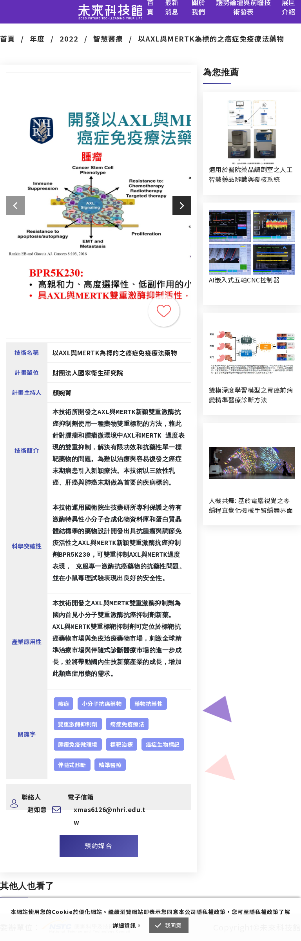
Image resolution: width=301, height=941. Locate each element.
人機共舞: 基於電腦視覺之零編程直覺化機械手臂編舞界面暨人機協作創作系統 (251, 505)
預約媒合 (98, 845)
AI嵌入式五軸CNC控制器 (244, 279)
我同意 (173, 925)
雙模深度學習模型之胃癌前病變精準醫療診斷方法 (251, 394)
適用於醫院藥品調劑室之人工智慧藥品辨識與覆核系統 (251, 174)
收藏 (164, 311)
